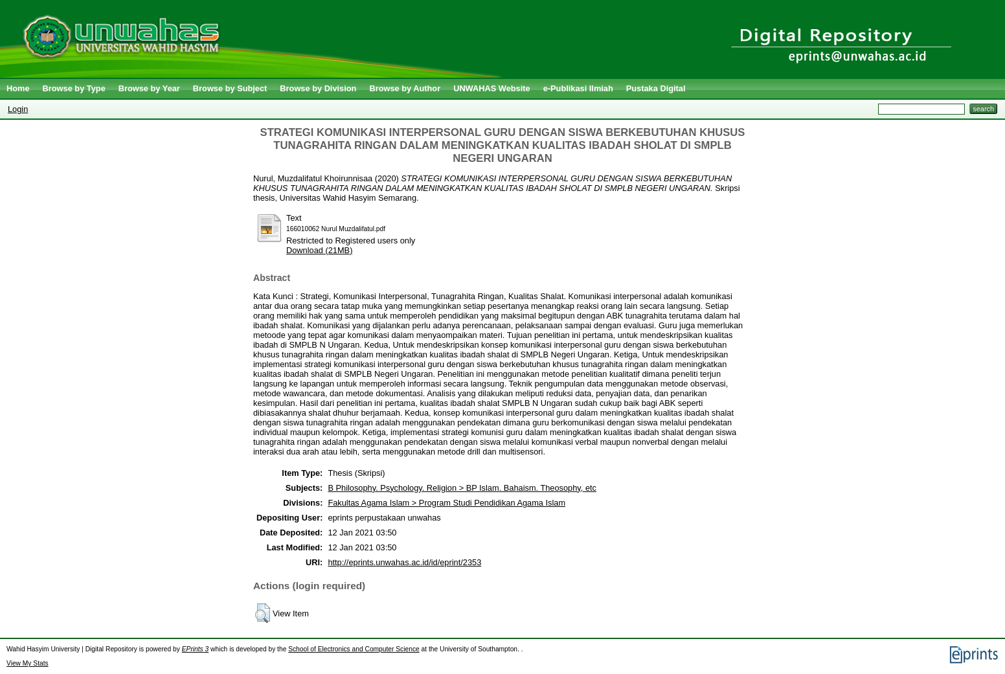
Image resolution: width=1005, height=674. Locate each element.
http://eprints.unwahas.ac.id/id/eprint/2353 (404, 562)
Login (18, 109)
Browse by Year (149, 88)
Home (18, 88)
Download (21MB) (319, 250)
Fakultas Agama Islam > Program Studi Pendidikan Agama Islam (446, 503)
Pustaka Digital (656, 88)
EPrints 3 (195, 649)
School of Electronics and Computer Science (354, 649)
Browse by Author (404, 88)
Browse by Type (74, 88)
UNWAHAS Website (491, 88)
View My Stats (27, 663)
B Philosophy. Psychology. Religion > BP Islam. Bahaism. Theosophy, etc (462, 488)
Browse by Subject (230, 88)
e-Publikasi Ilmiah (578, 88)
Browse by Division (318, 88)
